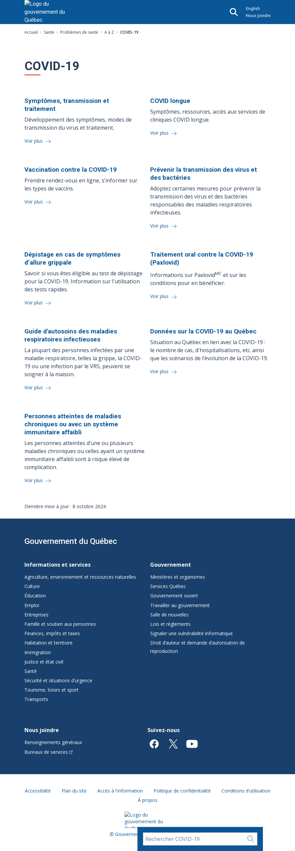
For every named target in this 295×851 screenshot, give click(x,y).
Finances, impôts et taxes (52, 633)
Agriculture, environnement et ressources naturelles (80, 577)
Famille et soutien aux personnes (60, 624)
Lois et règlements (170, 624)
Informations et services (57, 564)
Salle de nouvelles (169, 614)
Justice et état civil (43, 662)
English (253, 8)
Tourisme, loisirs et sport (51, 690)
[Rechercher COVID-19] (193, 839)
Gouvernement (170, 564)
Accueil (31, 32)
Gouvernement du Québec (70, 541)
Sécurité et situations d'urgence (58, 680)
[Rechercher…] (251, 839)
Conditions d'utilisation (245, 791)
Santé (49, 32)
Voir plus (34, 141)
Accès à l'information (120, 791)
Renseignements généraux (53, 742)
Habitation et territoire (48, 643)
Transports (36, 699)
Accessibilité (38, 791)
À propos (148, 800)
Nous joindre (258, 15)
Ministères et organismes (177, 577)
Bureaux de (48, 752)
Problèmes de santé (79, 32)
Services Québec (168, 586)
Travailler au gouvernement (180, 605)
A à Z (109, 32)
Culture (32, 586)
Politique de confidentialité (182, 791)
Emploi (31, 605)
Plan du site (74, 791)
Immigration (37, 652)
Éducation (35, 595)
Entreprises (36, 614)
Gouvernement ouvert (174, 595)
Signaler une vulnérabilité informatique (191, 633)
